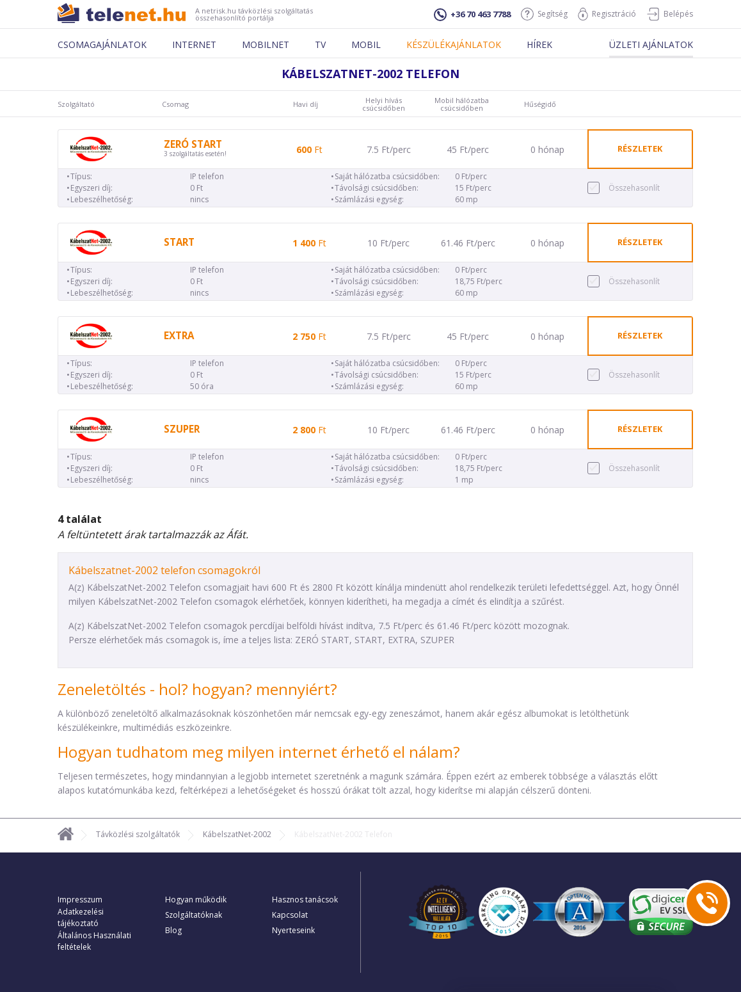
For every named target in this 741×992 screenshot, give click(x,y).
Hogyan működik (196, 899)
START (179, 242)
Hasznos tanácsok (305, 899)
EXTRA (179, 335)
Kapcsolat (290, 914)
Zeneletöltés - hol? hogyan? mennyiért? (197, 689)
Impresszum (80, 899)
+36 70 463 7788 (472, 14)
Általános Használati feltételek (94, 941)
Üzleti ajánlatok (651, 44)
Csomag (175, 104)
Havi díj (305, 104)
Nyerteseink (293, 930)
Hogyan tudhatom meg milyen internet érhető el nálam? (259, 751)
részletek (640, 148)
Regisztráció (607, 14)
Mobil (366, 44)
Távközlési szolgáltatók (138, 834)
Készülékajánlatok (453, 44)
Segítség (544, 14)
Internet (194, 44)
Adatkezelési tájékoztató (81, 917)
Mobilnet (265, 44)
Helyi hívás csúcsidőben (383, 104)
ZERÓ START (193, 144)
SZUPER (182, 429)
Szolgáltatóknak (193, 914)
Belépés (669, 14)
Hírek (539, 44)
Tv (320, 44)
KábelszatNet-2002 (237, 834)
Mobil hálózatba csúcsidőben (461, 104)
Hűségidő (540, 104)
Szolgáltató (76, 104)
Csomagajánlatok (102, 44)
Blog (173, 930)
